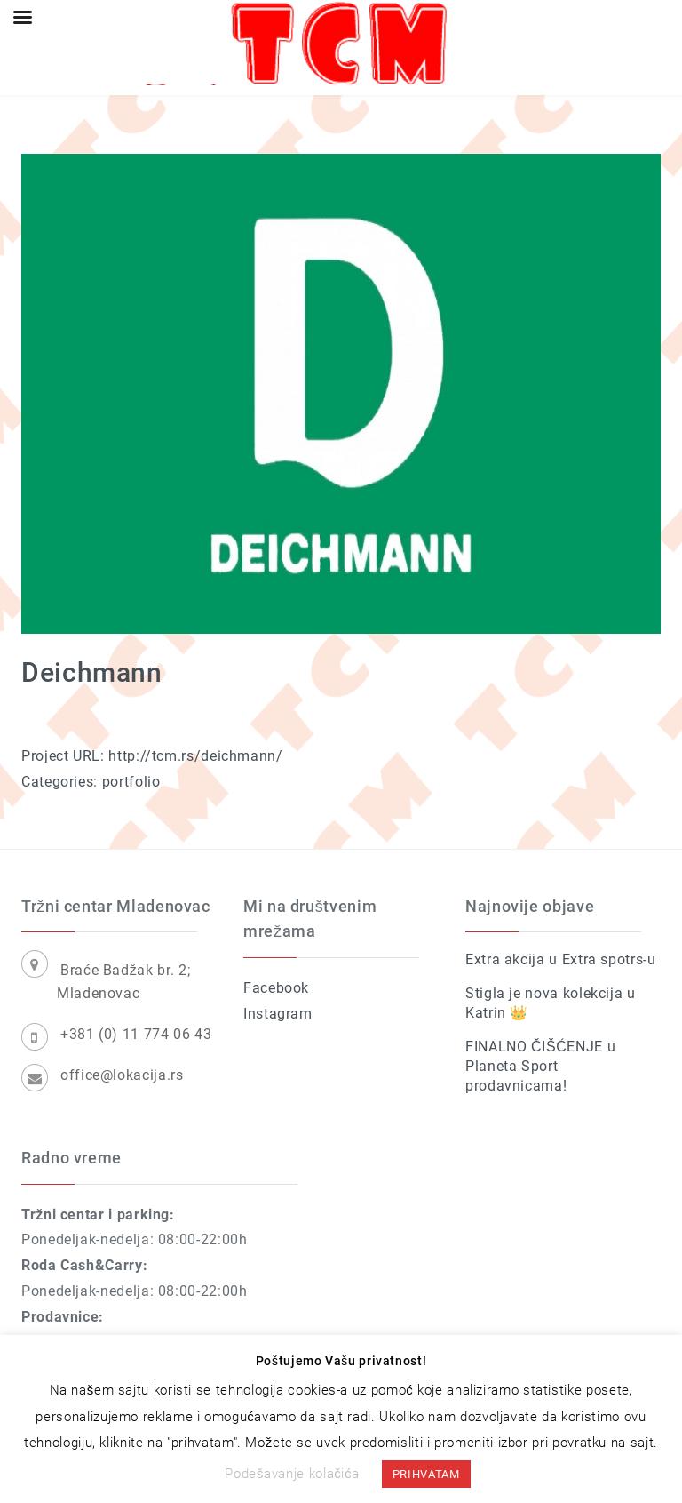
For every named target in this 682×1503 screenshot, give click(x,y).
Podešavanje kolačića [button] (292, 1474)
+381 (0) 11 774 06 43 (135, 1034)
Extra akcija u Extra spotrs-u (560, 959)
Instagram (278, 1013)
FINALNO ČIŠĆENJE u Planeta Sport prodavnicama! (540, 1066)
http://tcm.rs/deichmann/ (195, 756)
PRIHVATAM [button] (426, 1474)
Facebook (276, 987)
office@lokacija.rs (122, 1075)
